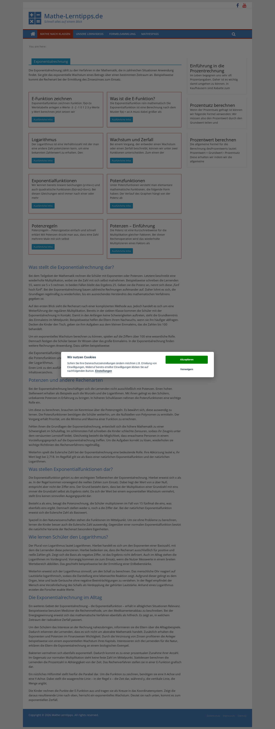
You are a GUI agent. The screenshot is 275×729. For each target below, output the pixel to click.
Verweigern (186, 369)
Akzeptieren (186, 359)
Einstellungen (103, 371)
